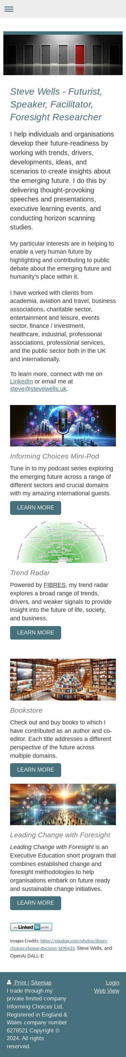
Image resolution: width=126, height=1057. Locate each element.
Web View (106, 991)
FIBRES (55, 584)
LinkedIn (21, 381)
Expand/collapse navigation (63, 9)
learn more (35, 507)
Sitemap (41, 983)
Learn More (35, 770)
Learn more (35, 632)
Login (112, 983)
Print (17, 983)
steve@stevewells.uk (38, 388)
